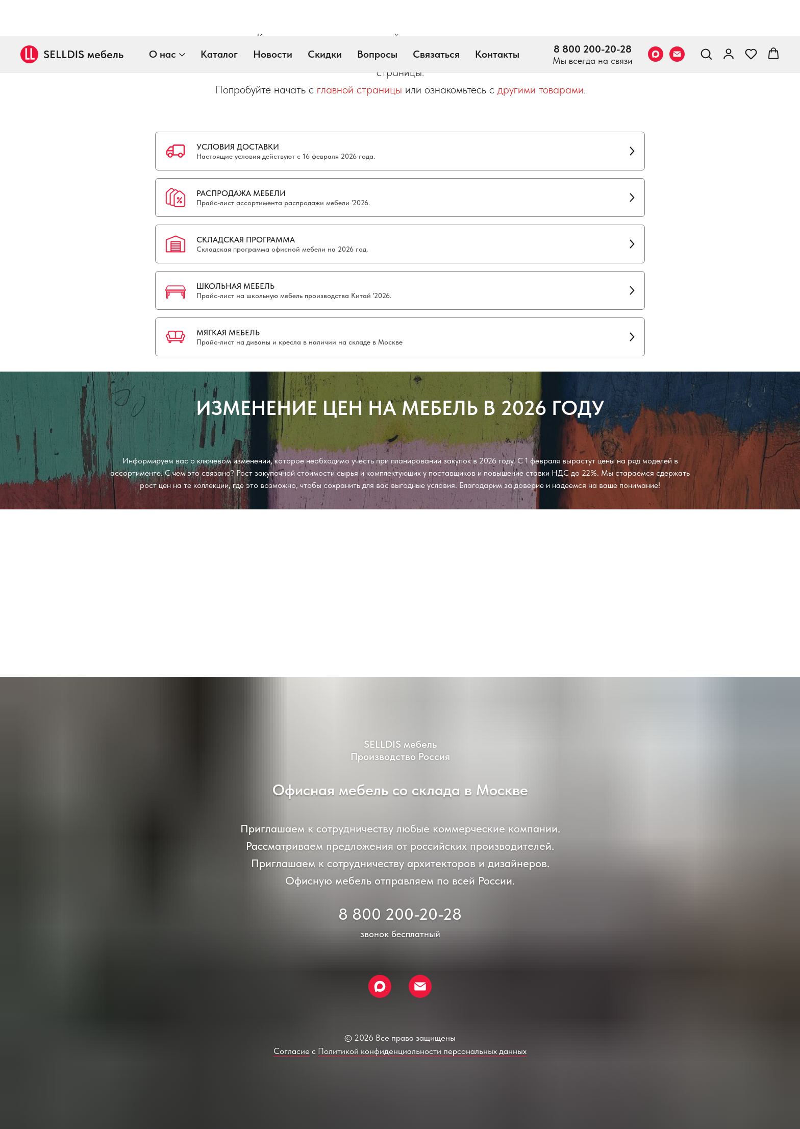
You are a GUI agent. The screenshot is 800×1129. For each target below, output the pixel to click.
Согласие (291, 1051)
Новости (272, 18)
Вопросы (377, 18)
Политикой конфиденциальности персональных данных (422, 1051)
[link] (728, 17)
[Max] (655, 18)
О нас (162, 18)
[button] (706, 17)
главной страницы (359, 89)
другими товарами (540, 89)
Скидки (325, 18)
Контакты (497, 18)
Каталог (219, 18)
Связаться (436, 18)
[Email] (677, 18)
